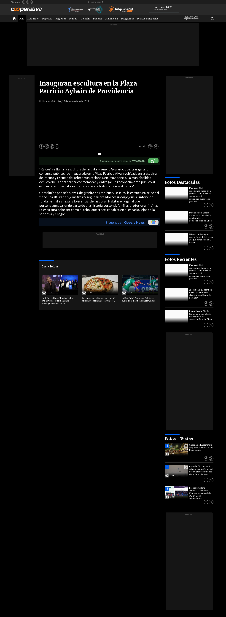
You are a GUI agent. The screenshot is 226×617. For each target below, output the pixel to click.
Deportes (47, 18)
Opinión (85, 18)
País (21, 18)
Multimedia (111, 18)
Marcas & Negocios (147, 18)
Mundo (73, 18)
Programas (127, 18)
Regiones (60, 18)
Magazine (32, 18)
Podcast (97, 18)
